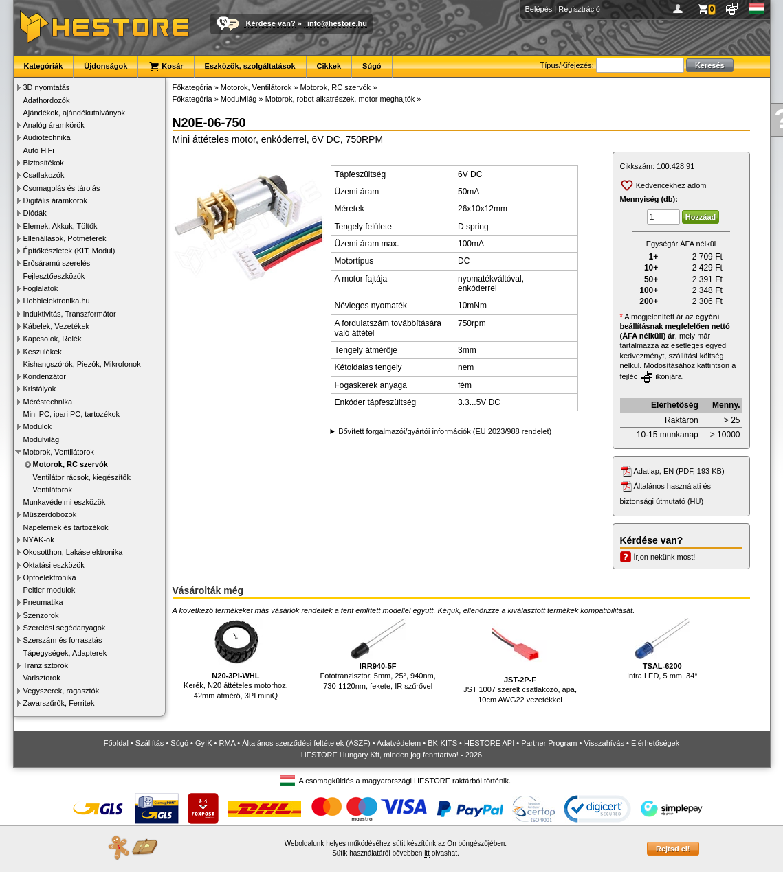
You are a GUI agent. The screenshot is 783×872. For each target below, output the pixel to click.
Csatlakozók (44, 175)
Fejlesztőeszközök (54, 276)
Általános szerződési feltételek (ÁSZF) (306, 743)
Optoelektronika (49, 577)
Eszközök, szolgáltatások (250, 66)
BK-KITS (442, 743)
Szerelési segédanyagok (64, 627)
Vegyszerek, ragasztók (61, 691)
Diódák (35, 213)
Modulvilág (41, 439)
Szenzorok (41, 615)
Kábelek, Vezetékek (56, 326)
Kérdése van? (271, 23)
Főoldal (116, 743)
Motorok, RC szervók (70, 464)
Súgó (372, 66)
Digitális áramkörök (55, 200)
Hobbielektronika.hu (56, 301)
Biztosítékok (43, 163)
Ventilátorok (52, 489)
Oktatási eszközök (54, 565)
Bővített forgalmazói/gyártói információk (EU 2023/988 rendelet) (444, 431)
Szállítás (149, 743)
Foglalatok (40, 288)
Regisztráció (579, 9)
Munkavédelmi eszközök (64, 502)
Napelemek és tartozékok (66, 527)
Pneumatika (43, 602)
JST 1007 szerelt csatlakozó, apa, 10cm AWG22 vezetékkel (520, 661)
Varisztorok (41, 678)
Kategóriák (43, 66)
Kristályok (39, 389)
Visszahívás (604, 743)
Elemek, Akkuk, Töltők (60, 226)
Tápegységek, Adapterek (65, 653)
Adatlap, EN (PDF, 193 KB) (679, 471)
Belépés (539, 9)
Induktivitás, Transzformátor (69, 314)
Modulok (37, 426)
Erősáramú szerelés (57, 263)
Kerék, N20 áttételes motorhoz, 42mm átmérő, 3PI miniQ (236, 659)
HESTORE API (489, 743)
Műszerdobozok (50, 514)
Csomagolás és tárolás (61, 188)
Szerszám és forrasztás (62, 640)
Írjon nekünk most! (665, 557)
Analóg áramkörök (54, 125)
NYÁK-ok (38, 540)
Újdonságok (105, 66)
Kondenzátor (44, 376)
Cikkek (329, 66)
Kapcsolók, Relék (52, 338)
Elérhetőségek (655, 743)
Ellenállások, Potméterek (65, 238)
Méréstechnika (48, 402)
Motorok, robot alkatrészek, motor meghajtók (340, 99)
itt (427, 853)
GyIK (203, 743)
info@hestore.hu (337, 23)
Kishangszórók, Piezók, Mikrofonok (82, 364)
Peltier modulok (49, 590)
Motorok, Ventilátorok (58, 452)
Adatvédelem (399, 743)
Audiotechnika (47, 137)
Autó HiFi (38, 150)
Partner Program (549, 743)
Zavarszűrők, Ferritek (59, 703)
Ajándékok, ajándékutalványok (74, 112)
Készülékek (42, 351)
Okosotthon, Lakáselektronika (73, 552)
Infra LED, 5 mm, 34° (662, 649)
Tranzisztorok (46, 665)
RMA (227, 743)
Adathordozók (46, 100)
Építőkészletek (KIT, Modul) (69, 250)
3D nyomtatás (46, 87)
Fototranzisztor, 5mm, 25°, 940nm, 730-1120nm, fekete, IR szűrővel (378, 654)
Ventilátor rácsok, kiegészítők (82, 477)
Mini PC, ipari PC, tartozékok (71, 414)
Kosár (165, 66)
